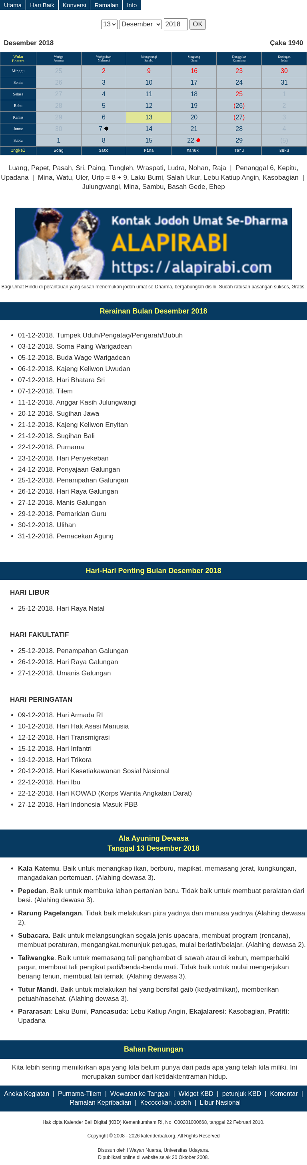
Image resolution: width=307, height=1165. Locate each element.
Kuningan (284, 57)
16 (193, 70)
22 (191, 140)
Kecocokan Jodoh (165, 1102)
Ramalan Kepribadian (101, 1102)
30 (284, 70)
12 (149, 105)
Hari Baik (42, 5)
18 (193, 94)
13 (149, 117)
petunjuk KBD (241, 1093)
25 (58, 70)
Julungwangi (149, 57)
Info (132, 5)
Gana (194, 60)
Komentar (283, 1093)
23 (239, 70)
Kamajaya (239, 60)
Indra (284, 60)
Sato (104, 151)
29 (58, 117)
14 (149, 128)
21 (193, 128)
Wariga (58, 57)
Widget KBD (196, 1093)
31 (284, 82)
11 (149, 94)
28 (58, 105)
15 (149, 140)
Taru (239, 151)
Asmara (59, 60)
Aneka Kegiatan (26, 1093)
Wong (58, 151)
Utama (13, 5)
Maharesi (104, 60)
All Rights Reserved (198, 1136)
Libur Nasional (220, 1102)
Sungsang (194, 57)
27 (58, 94)
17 (193, 82)
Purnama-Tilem (80, 1093)
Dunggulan (239, 57)
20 (193, 117)
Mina (148, 151)
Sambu (148, 60)
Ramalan (106, 5)
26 (58, 82)
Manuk (193, 151)
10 (149, 82)
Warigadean (104, 57)
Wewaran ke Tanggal (140, 1093)
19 (193, 105)
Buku (284, 151)
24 (239, 82)
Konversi (74, 5)
